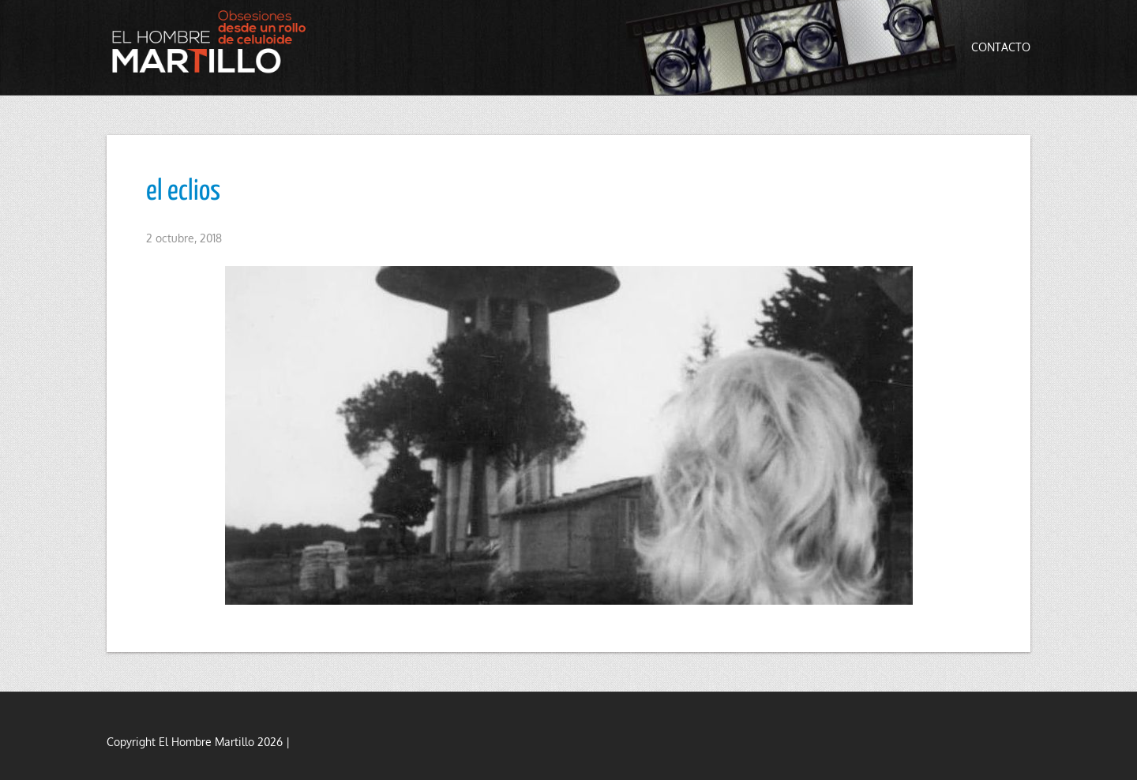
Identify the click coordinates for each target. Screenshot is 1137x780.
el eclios (183, 192)
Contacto (1000, 47)
